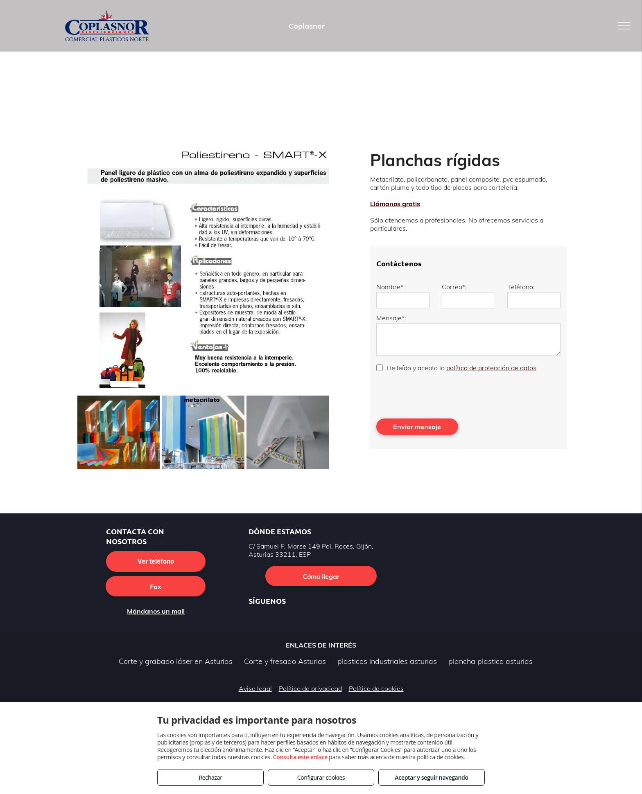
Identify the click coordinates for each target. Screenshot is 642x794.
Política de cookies (376, 688)
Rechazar (210, 777)
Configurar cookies (321, 777)
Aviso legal (255, 688)
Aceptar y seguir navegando (431, 777)
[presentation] (438, 394)
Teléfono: (521, 287)
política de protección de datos (491, 368)
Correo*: (454, 287)
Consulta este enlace (300, 757)
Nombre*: (390, 287)
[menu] (624, 25)
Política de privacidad (310, 688)
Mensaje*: (391, 318)
